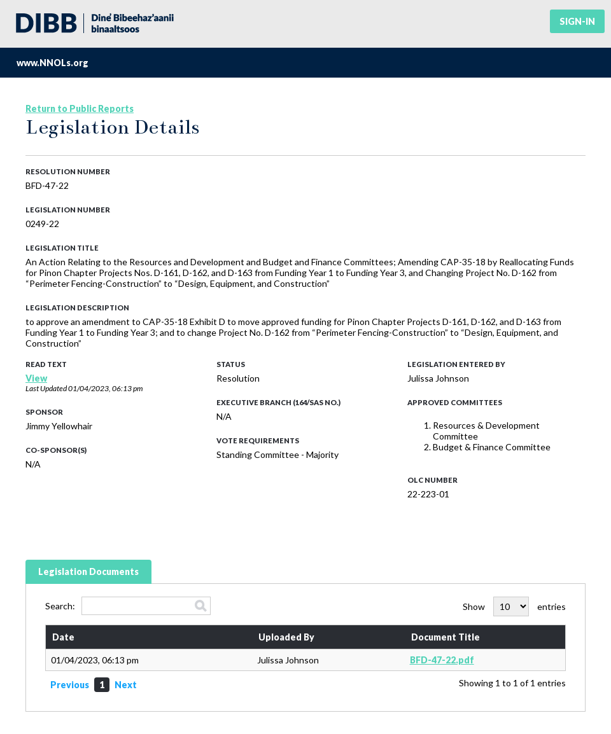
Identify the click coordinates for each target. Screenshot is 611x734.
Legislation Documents (88, 571)
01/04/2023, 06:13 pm (105, 388)
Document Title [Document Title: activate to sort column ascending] (445, 637)
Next (126, 684)
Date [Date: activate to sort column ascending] (63, 637)
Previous (69, 684)
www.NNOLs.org (52, 62)
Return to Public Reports (79, 108)
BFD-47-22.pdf (442, 659)
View (36, 378)
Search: (128, 605)
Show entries (514, 606)
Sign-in (577, 21)
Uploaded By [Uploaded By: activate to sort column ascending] (286, 637)
